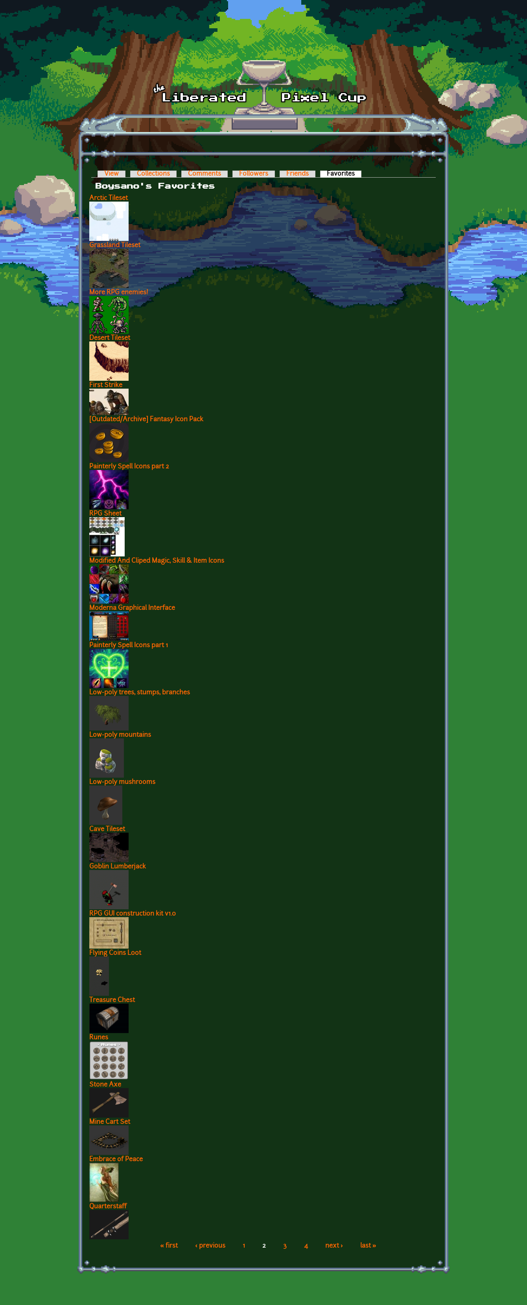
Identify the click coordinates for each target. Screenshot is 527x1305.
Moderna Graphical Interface (132, 608)
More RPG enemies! (118, 293)
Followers (253, 174)
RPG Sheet (105, 514)
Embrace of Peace (116, 1159)
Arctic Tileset (108, 198)
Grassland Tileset (114, 245)
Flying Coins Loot (115, 953)
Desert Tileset (109, 338)
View (111, 174)
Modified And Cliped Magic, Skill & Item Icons (156, 561)
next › (334, 1246)
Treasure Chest (112, 1000)
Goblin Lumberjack (117, 867)
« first (169, 1246)
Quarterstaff (108, 1207)
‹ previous (210, 1246)
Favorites (344, 174)
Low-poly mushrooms (122, 782)
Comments (204, 174)
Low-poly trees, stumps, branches (139, 693)
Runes (98, 1038)
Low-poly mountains (120, 735)
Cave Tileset (107, 829)
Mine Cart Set (109, 1122)
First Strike (105, 385)
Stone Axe (105, 1085)
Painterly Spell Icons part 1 (128, 645)
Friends (297, 174)
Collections (153, 174)
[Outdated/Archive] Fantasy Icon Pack (146, 420)
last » (368, 1246)
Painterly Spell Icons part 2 (129, 467)
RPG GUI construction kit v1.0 (132, 914)
